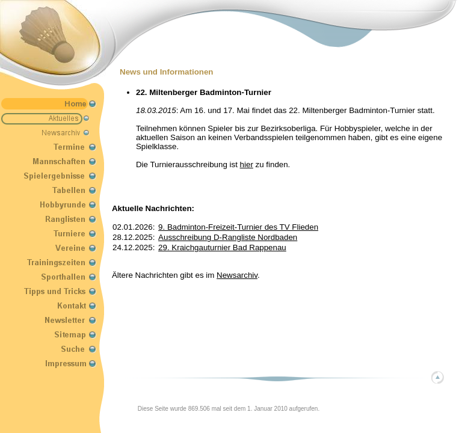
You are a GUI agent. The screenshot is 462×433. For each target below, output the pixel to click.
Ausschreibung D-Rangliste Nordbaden (227, 237)
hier (246, 164)
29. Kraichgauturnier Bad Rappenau (222, 247)
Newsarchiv (237, 275)
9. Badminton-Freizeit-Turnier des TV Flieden (238, 227)
